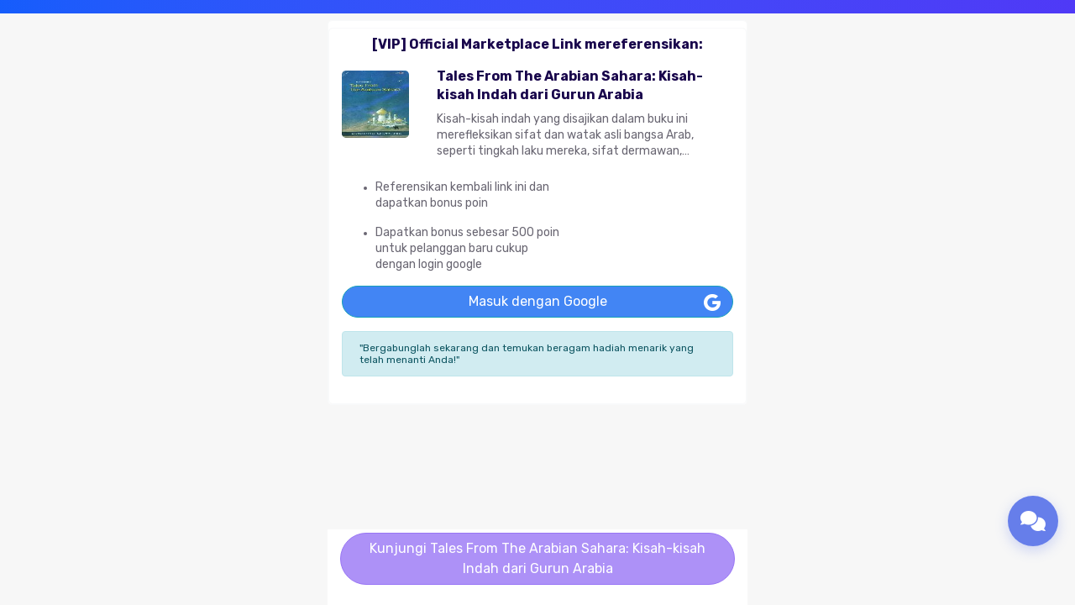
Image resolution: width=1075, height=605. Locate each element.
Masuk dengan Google (538, 301)
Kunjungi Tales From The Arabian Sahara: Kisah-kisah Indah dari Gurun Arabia (537, 558)
